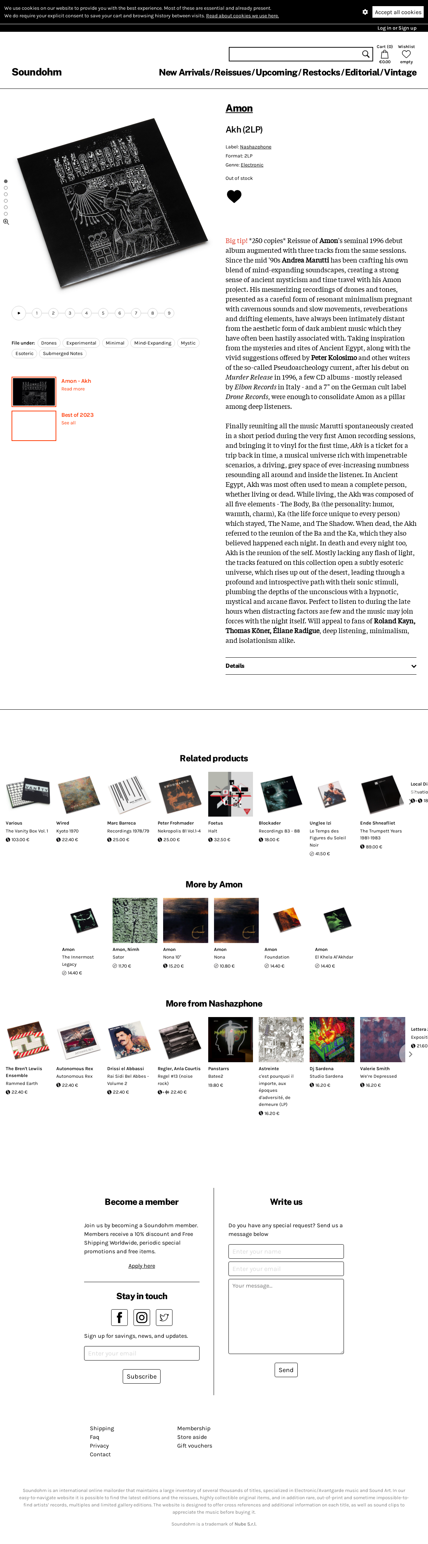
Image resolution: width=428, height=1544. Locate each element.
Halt (212, 831)
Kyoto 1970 (67, 831)
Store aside (192, 1436)
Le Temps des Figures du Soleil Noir (328, 838)
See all (68, 422)
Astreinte (269, 1068)
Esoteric (25, 353)
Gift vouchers (194, 1445)
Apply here (141, 1265)
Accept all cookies (398, 12)
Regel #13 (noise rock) (175, 1079)
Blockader (270, 823)
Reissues (232, 72)
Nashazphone (255, 147)
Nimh (133, 949)
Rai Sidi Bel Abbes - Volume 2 (128, 1079)
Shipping (102, 1428)
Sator (118, 957)
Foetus (215, 823)
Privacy (99, 1445)
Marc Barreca (121, 823)
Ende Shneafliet (377, 823)
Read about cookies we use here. (242, 16)
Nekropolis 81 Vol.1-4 (179, 831)
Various (14, 823)
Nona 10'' (172, 957)
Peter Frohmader (176, 823)
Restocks (321, 72)
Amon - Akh (76, 380)
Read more (73, 389)
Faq (94, 1436)
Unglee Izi (320, 823)
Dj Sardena (321, 1068)
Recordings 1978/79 (128, 831)
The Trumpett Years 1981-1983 (381, 834)
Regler (165, 1068)
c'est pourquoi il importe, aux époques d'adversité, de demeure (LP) (276, 1090)
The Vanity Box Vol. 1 (27, 831)
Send (286, 1370)
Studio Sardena (326, 1076)
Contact (100, 1454)
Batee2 (215, 1076)
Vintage (400, 72)
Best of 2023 (77, 414)
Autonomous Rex (74, 1068)
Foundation (277, 957)
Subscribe (142, 1376)
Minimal (115, 343)
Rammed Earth (22, 1083)
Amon (239, 108)
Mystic (188, 343)
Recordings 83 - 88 (279, 831)
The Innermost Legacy (78, 960)
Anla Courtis (187, 1068)
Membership (193, 1428)
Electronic (252, 165)
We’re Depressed (378, 1076)
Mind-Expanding (152, 343)
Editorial (362, 72)
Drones (49, 343)
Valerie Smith (375, 1068)
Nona (219, 957)
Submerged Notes (63, 353)
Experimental (81, 343)
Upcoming (276, 72)
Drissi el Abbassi (125, 1068)
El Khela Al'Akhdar (334, 957)
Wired (62, 823)
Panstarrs (218, 1068)
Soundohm (36, 72)
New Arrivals (184, 72)
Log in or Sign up (396, 28)
